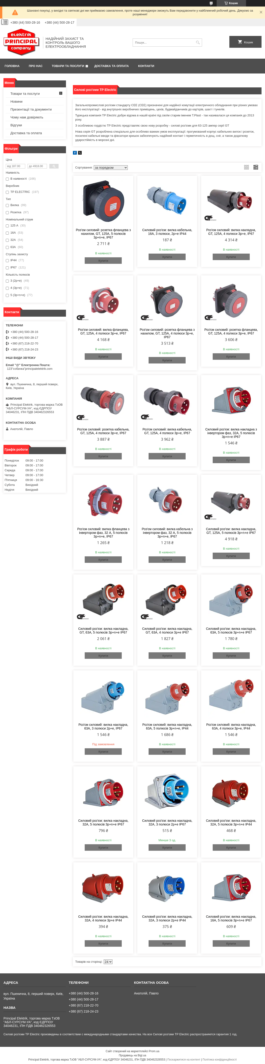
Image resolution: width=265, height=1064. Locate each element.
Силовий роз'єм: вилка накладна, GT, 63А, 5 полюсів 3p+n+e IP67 (103, 630)
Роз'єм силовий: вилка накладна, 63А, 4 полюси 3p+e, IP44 (231, 726)
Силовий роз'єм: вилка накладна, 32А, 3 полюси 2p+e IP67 (167, 822)
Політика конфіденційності (220, 1059)
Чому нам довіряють (26, 117)
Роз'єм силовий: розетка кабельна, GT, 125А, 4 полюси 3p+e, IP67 (103, 431)
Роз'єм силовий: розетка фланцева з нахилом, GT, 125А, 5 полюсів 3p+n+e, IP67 (103, 233)
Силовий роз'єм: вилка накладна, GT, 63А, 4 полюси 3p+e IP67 (167, 630)
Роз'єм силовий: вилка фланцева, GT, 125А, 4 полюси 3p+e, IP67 (103, 331)
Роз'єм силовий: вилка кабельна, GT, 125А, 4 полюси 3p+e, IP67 (167, 431)
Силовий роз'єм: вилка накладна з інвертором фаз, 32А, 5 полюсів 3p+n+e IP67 (231, 433)
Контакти (146, 66)
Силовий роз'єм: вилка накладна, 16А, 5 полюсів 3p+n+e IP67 (231, 918)
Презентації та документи (31, 109)
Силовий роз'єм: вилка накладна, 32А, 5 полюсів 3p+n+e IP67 (103, 822)
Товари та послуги (68, 66)
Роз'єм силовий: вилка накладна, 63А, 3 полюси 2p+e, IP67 (103, 726)
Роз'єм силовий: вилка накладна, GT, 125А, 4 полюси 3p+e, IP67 (231, 232)
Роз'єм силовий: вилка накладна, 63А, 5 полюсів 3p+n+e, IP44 (167, 726)
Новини (16, 101)
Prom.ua (154, 1051)
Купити (103, 260)
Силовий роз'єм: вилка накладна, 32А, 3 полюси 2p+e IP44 (167, 918)
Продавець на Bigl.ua (132, 1055)
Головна (12, 66)
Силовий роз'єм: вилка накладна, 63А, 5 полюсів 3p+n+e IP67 (231, 630)
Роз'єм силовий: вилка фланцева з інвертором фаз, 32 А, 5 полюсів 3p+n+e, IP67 (103, 532)
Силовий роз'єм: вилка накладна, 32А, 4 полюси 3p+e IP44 (103, 918)
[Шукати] (198, 42)
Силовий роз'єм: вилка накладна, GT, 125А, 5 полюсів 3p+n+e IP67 (231, 531)
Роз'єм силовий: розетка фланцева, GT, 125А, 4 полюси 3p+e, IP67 (231, 331)
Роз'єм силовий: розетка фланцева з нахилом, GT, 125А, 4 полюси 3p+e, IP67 (167, 333)
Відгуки (16, 125)
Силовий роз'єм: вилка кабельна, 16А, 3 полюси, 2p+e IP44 (167, 232)
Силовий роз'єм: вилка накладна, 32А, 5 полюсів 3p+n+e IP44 (231, 822)
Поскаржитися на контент (183, 1059)
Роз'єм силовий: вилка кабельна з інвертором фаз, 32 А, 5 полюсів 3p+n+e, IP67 (167, 532)
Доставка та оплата (111, 66)
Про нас (35, 66)
